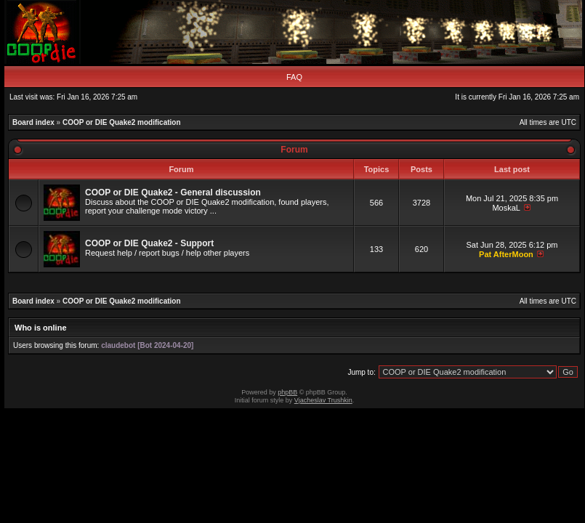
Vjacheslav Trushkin (323, 400)
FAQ (294, 77)
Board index (33, 122)
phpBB (287, 392)
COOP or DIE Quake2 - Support (149, 243)
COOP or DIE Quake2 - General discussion (173, 192)
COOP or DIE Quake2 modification (121, 122)
